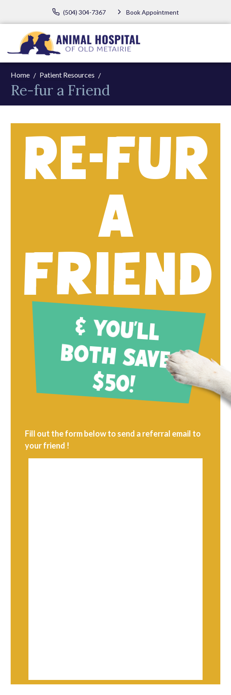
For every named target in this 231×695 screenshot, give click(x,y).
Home (20, 74)
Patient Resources (67, 74)
